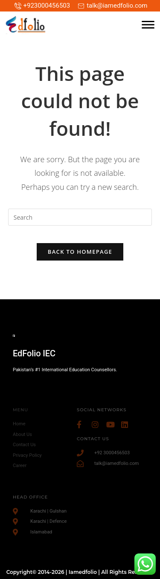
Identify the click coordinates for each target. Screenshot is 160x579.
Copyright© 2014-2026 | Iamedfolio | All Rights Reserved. (80, 572)
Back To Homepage (80, 251)
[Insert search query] (80, 217)
